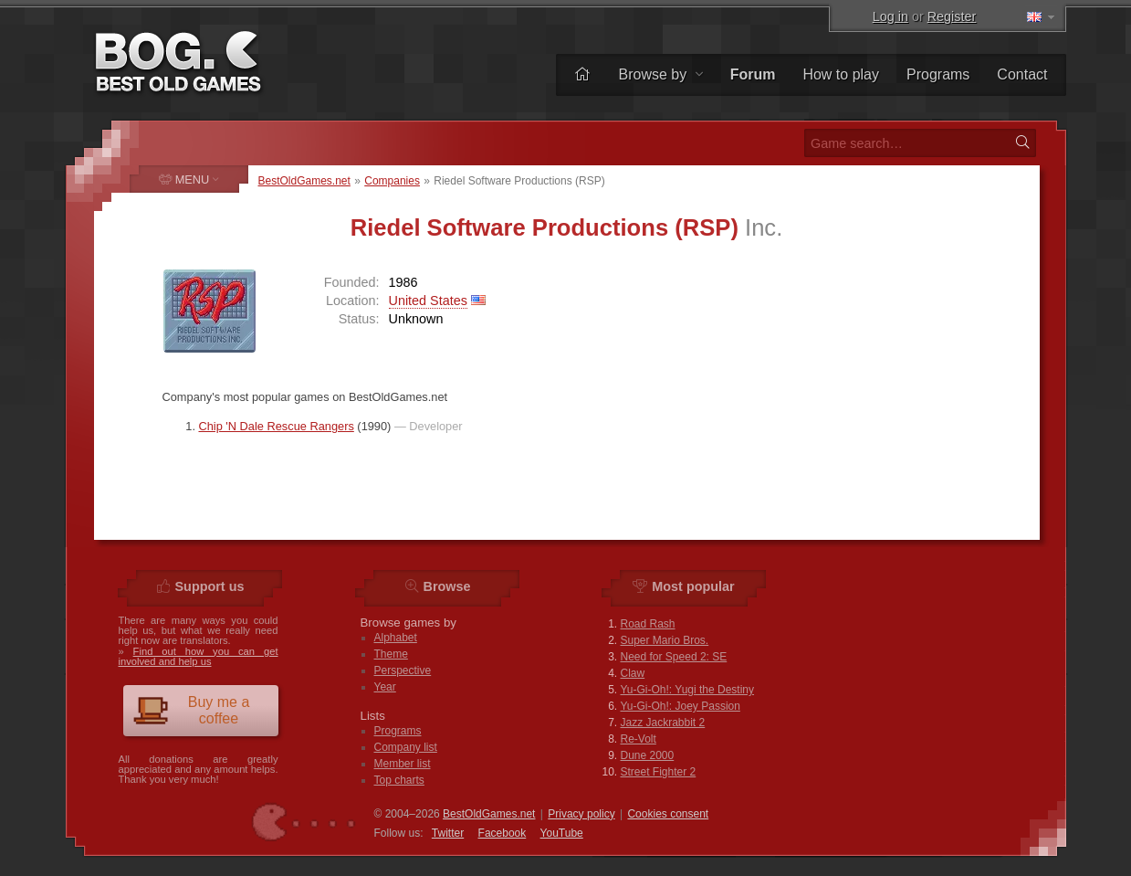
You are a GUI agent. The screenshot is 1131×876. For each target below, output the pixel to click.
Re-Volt (638, 739)
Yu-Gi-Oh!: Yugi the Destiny (688, 689)
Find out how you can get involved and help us (198, 656)
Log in (890, 16)
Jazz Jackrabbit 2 (663, 722)
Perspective (403, 670)
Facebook (502, 833)
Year (385, 687)
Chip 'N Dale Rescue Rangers (276, 426)
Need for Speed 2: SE (674, 656)
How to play (840, 74)
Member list (402, 763)
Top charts (399, 780)
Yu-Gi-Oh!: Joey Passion (680, 706)
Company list (405, 747)
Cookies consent (667, 813)
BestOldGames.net (304, 180)
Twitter (448, 833)
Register (952, 16)
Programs (937, 74)
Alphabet (395, 637)
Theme (391, 654)
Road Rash (648, 623)
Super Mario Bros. (665, 640)
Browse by (660, 74)
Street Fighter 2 (658, 771)
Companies (392, 180)
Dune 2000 (648, 755)
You (561, 833)
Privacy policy (581, 813)
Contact (1022, 74)
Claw (633, 673)
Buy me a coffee (191, 710)
